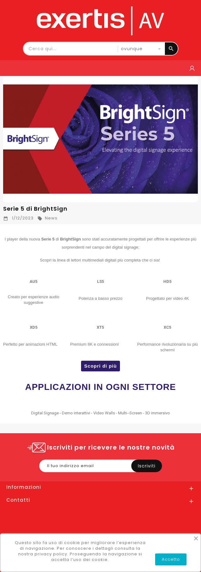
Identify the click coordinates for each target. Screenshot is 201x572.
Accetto (171, 559)
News (47, 218)
